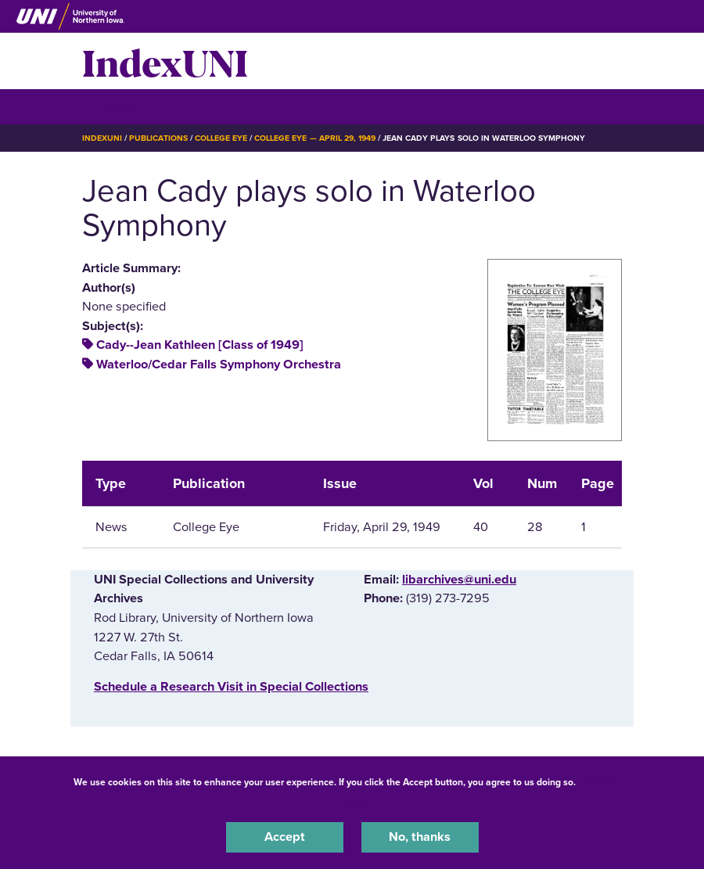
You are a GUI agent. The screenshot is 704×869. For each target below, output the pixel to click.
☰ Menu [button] (110, 106)
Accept (284, 837)
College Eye (221, 138)
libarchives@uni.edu (459, 579)
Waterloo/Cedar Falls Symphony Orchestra (218, 364)
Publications (158, 138)
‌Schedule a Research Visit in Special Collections (231, 687)
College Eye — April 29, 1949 (314, 138)
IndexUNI (165, 61)
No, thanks (420, 837)
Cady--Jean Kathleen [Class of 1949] (200, 345)
